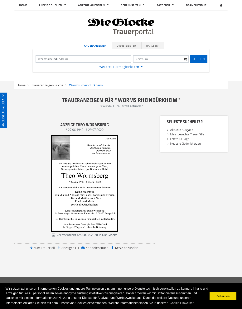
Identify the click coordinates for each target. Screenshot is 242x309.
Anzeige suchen (50, 5)
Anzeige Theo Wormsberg (84, 125)
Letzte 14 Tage (179, 139)
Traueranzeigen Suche (47, 85)
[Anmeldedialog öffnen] (221, 5)
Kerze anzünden (126, 248)
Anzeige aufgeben (91, 5)
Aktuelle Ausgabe (181, 130)
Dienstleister (126, 45)
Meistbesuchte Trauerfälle (187, 134)
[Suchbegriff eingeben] (83, 59)
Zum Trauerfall (44, 248)
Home (23, 5)
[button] (66, 5)
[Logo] (121, 27)
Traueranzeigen (94, 45)
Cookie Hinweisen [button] (182, 303)
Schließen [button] (223, 296)
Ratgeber (163, 5)
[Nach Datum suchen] (161, 59)
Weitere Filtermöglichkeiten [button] (119, 67)
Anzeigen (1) (70, 248)
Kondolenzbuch (97, 248)
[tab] (94, 45)
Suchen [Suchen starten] (198, 59)
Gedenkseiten (131, 5)
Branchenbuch (197, 5)
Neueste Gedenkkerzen (185, 143)
